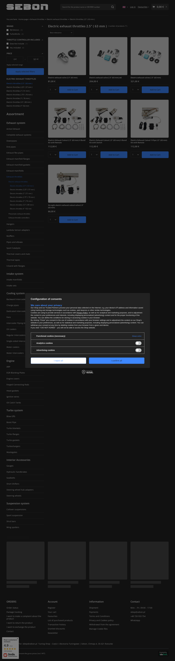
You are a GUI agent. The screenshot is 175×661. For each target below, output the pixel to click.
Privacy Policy (82, 313)
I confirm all (116, 360)
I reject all (58, 360)
